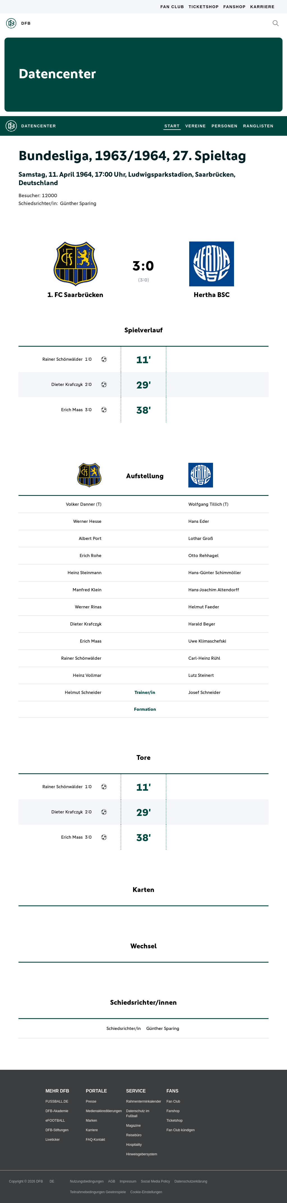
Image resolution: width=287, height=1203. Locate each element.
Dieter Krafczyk (67, 384)
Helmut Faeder (203, 607)
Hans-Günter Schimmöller (214, 573)
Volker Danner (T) (83, 504)
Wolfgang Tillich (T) (208, 504)
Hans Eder (198, 521)
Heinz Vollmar (87, 675)
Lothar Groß (200, 538)
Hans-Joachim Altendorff (213, 590)
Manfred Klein (87, 590)
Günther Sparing (78, 203)
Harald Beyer (201, 624)
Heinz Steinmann (84, 573)
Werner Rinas (88, 607)
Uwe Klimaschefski (207, 641)
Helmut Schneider (83, 692)
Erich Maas (72, 410)
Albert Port (90, 538)
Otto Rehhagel (203, 555)
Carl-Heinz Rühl (204, 658)
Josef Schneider (204, 692)
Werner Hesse (87, 521)
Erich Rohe (90, 555)
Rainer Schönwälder (62, 359)
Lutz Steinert (201, 675)
